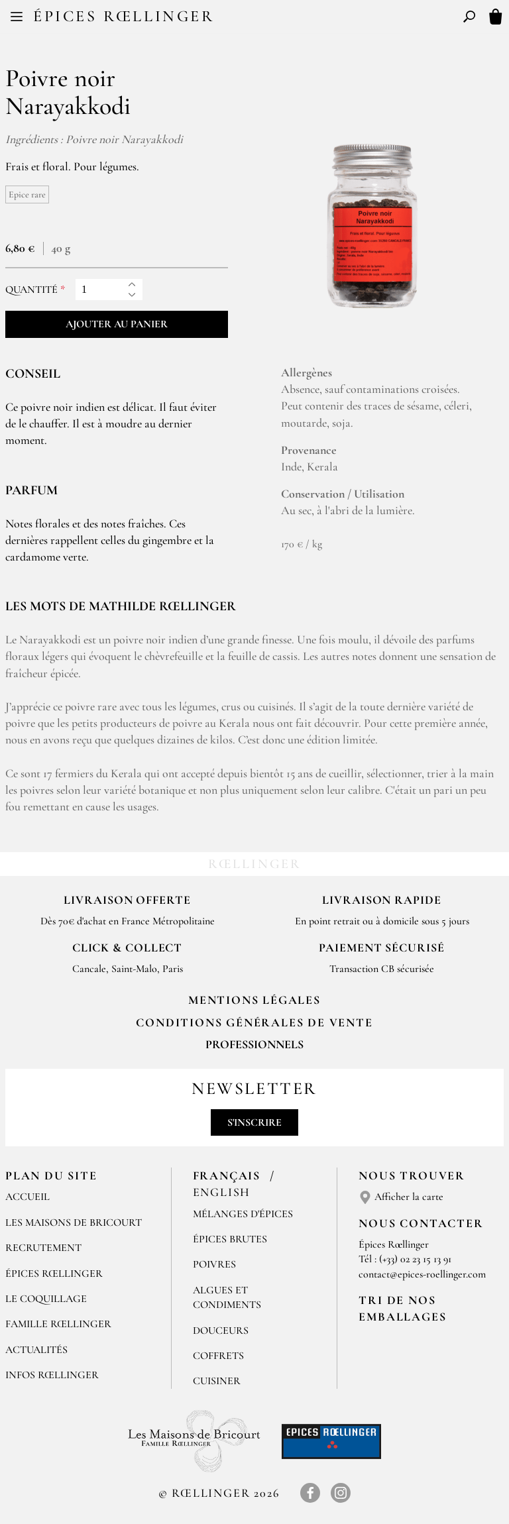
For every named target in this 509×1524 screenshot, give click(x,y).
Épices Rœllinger (124, 16)
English (222, 1192)
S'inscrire (254, 1122)
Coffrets (218, 1355)
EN (266, 18)
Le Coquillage (46, 1298)
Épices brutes (230, 1239)
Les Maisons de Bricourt (73, 1222)
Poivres (214, 1264)
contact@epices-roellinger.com (422, 1274)
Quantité (31, 290)
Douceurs (221, 1330)
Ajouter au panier (117, 324)
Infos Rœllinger (52, 1375)
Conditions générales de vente (254, 1022)
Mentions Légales (254, 1000)
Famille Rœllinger (58, 1324)
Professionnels (254, 1044)
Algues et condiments (227, 1297)
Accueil (27, 1196)
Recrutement (43, 1247)
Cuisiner (217, 1381)
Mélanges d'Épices (243, 1214)
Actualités (36, 1349)
